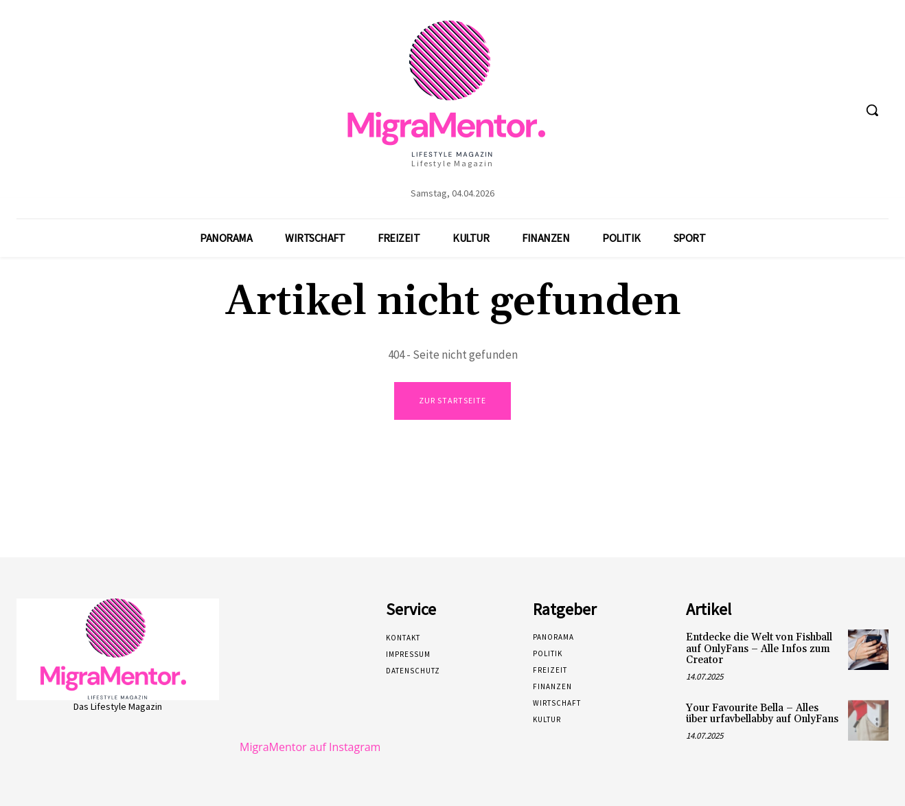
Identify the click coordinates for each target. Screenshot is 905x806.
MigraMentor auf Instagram (310, 746)
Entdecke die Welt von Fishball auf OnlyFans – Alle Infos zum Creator (759, 649)
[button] (872, 109)
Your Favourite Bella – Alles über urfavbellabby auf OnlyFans (762, 714)
